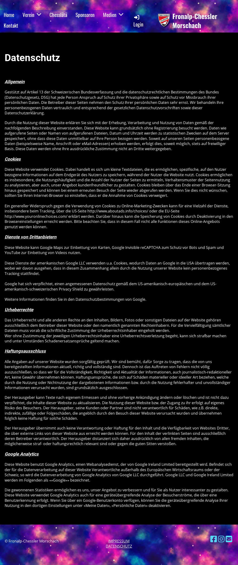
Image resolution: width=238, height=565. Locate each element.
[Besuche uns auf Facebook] (213, 539)
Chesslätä (58, 14)
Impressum (118, 541)
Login (138, 21)
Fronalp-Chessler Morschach (194, 21)
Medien (113, 14)
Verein (32, 14)
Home (9, 14)
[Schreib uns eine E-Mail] (229, 539)
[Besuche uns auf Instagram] (221, 539)
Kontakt (11, 25)
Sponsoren (85, 14)
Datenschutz (119, 546)
